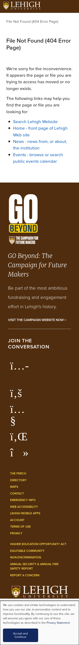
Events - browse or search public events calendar (38, 157)
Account (17, 520)
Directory (18, 480)
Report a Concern (24, 575)
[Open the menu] (71, 6)
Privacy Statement (58, 623)
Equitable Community (27, 551)
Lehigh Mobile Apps (25, 513)
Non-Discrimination (25, 557)
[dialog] (39, 623)
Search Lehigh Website (35, 121)
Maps (14, 487)
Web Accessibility (24, 507)
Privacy (16, 533)
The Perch (18, 473)
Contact (17, 493)
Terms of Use (20, 526)
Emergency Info (23, 500)
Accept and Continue (20, 635)
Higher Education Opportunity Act (38, 544)
